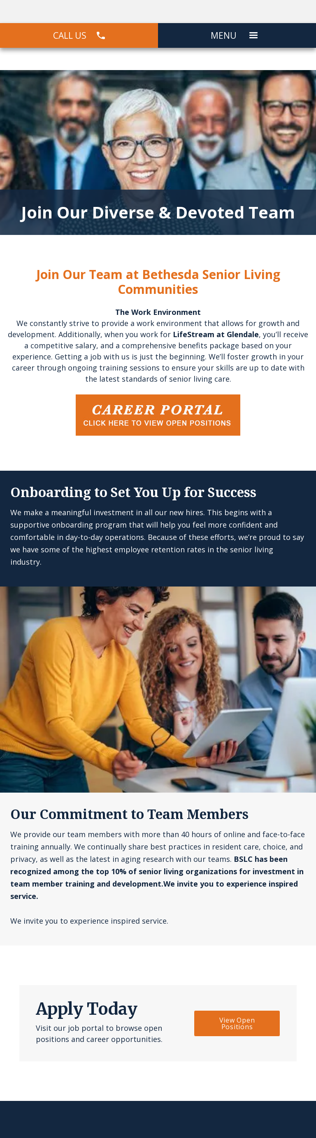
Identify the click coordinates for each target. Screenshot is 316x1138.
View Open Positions (237, 1023)
